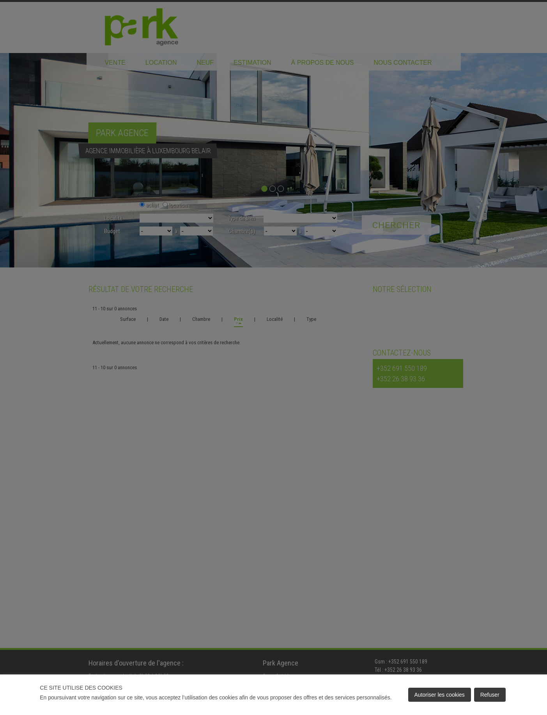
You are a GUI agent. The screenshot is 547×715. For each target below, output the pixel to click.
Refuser (489, 695)
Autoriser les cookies (439, 695)
